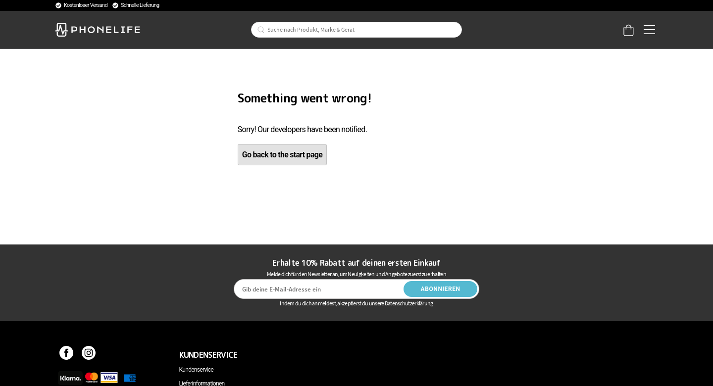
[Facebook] (66, 355)
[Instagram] (89, 355)
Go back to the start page (282, 154)
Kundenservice (196, 369)
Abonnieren (440, 289)
